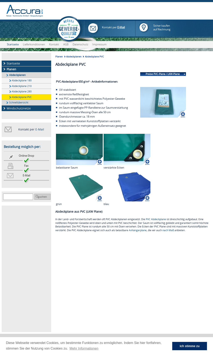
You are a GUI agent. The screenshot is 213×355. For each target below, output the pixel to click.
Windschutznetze (19, 108)
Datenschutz (80, 44)
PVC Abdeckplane (156, 219)
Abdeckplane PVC (22, 97)
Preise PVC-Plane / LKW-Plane (163, 74)
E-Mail (121, 27)
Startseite (13, 44)
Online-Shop (26, 156)
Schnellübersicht (18, 102)
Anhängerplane (138, 230)
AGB (65, 44)
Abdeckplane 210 (22, 86)
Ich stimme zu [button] (189, 346)
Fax (26, 166)
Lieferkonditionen (34, 44)
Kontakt (54, 44)
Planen (11, 69)
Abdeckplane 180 (22, 80)
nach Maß (168, 230)
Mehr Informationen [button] (83, 348)
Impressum (99, 44)
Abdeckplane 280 (22, 91)
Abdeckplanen (17, 75)
